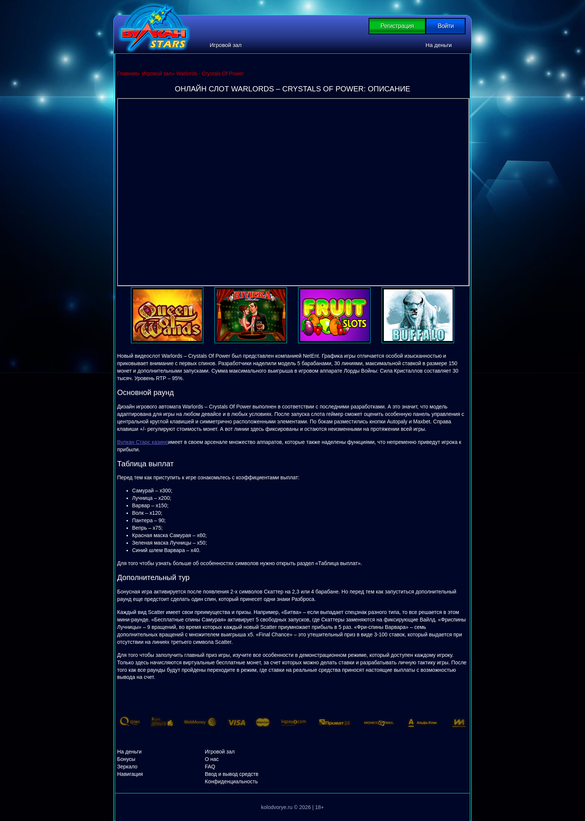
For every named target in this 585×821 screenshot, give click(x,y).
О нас (212, 759)
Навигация (130, 774)
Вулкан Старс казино (142, 442)
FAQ (210, 767)
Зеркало (127, 767)
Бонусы (126, 759)
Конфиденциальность (231, 781)
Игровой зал (226, 45)
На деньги (439, 45)
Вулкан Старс (154, 27)
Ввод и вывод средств (231, 774)
